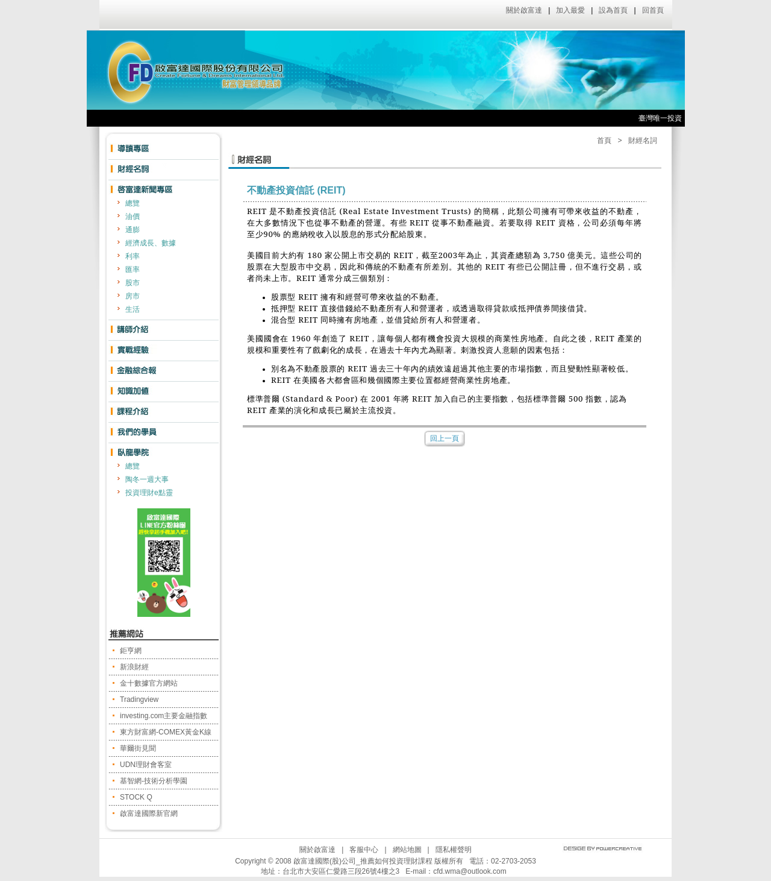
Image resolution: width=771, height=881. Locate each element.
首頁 (604, 140)
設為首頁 (613, 10)
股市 (132, 283)
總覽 (132, 203)
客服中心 (363, 849)
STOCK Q (136, 797)
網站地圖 (407, 849)
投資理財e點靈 (149, 492)
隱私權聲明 (453, 849)
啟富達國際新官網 (149, 813)
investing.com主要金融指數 (163, 716)
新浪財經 (134, 667)
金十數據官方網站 (149, 683)
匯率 (132, 269)
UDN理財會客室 (146, 764)
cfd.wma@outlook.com (470, 871)
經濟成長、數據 (150, 243)
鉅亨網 (131, 650)
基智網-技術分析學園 (153, 781)
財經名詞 (642, 140)
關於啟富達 (524, 10)
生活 (132, 309)
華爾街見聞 (138, 748)
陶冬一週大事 (147, 479)
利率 (132, 256)
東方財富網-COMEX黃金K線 (165, 732)
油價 (132, 216)
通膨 (132, 230)
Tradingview (139, 699)
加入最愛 (570, 10)
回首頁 (653, 10)
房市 (132, 296)
